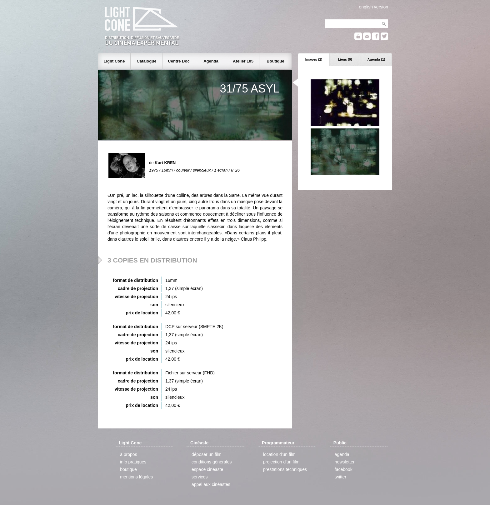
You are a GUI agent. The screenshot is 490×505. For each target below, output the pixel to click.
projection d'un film (281, 461)
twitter (340, 476)
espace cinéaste (207, 469)
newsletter (345, 461)
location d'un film (279, 454)
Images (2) (313, 59)
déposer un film (207, 454)
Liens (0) (345, 59)
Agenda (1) (376, 59)
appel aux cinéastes (211, 484)
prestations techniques (285, 469)
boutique (128, 469)
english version (373, 6)
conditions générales (212, 461)
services (200, 476)
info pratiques (133, 461)
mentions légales (136, 476)
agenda (342, 454)
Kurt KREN (165, 162)
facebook (343, 469)
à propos (128, 454)
